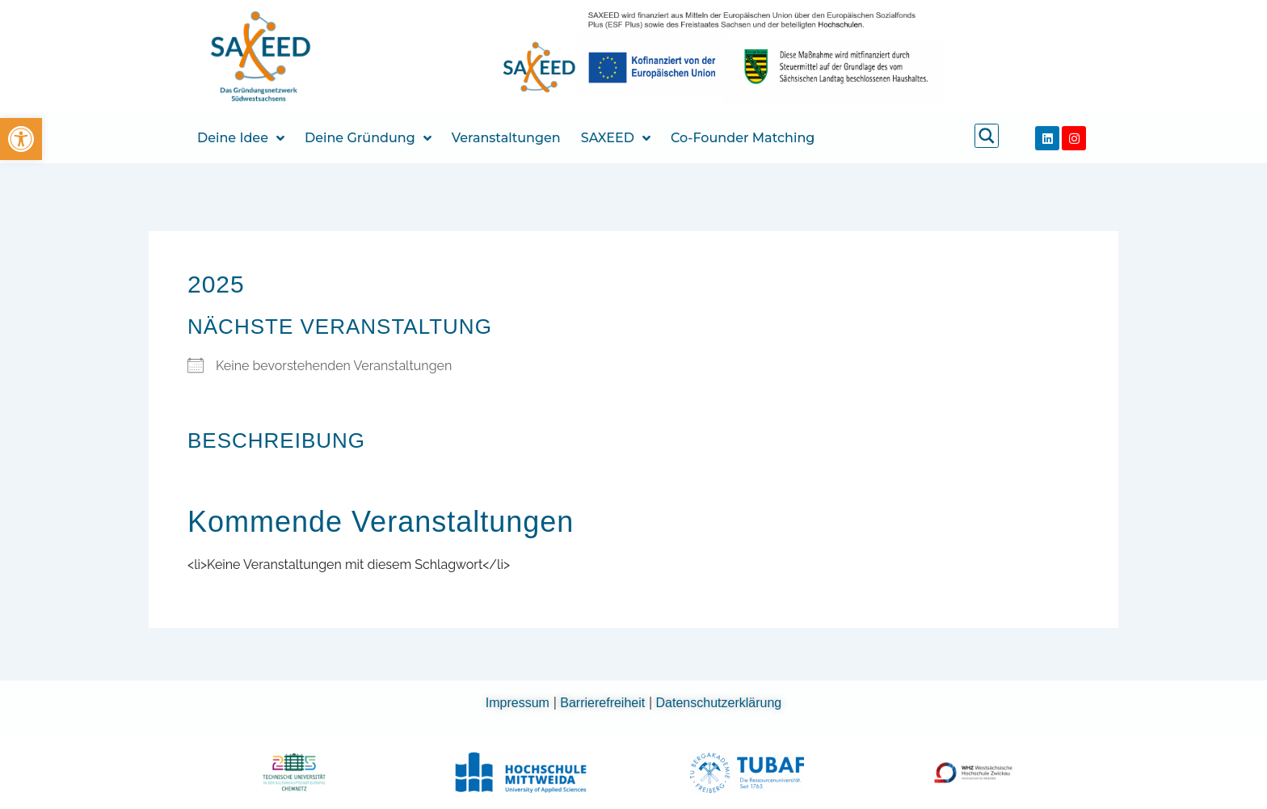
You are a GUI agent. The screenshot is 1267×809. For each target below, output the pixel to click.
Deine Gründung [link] (368, 138)
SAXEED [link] (615, 138)
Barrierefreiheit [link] (604, 703)
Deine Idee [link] (240, 138)
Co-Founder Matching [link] (742, 137)
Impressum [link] (520, 703)
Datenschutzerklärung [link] (719, 703)
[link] (21, 139)
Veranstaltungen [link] (506, 137)
